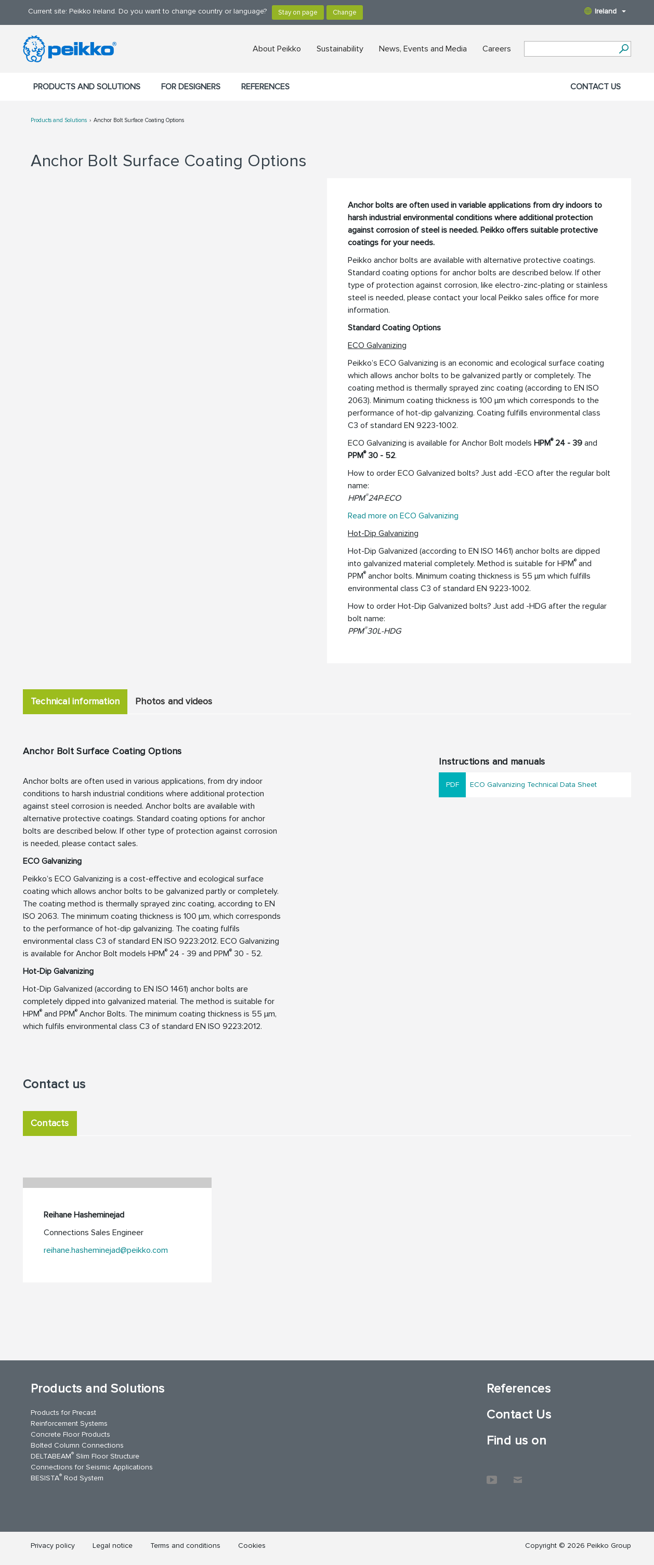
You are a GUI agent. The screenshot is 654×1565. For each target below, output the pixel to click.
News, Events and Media (423, 49)
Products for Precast (63, 1412)
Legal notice (113, 1545)
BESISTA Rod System (67, 1477)
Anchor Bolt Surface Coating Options (139, 120)
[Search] (623, 49)
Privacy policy (53, 1545)
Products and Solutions (86, 87)
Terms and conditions (185, 1545)
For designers (190, 87)
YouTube (492, 1474)
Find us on (516, 1440)
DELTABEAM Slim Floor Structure (85, 1456)
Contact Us (595, 87)
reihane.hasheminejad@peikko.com (106, 1250)
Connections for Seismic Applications (92, 1467)
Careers (496, 49)
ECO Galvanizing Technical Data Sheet (533, 784)
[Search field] (570, 49)
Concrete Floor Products (70, 1434)
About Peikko (277, 49)
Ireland (605, 11)
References (265, 87)
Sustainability (340, 49)
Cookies (252, 1545)
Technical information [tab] (75, 701)
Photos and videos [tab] (173, 701)
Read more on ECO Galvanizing (403, 516)
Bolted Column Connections (77, 1445)
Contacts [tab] (50, 1123)
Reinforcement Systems (69, 1423)
